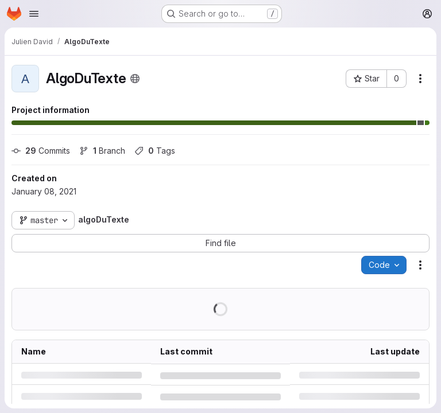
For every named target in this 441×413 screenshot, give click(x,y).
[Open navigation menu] (34, 14)
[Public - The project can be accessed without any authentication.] (135, 78)
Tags (154, 150)
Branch (102, 150)
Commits (40, 150)
